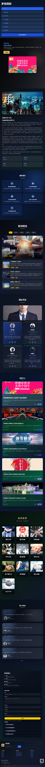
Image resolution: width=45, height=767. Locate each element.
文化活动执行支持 (18, 755)
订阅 (19, 746)
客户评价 (2, 752)
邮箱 (5, 692)
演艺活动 (15, 232)
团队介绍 (2, 754)
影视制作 (21, 232)
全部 (10, 232)
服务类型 (5, 705)
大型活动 (27, 232)
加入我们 (32, 755)
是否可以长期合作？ (10, 724)
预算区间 (5, 713)
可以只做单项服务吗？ (10, 727)
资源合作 (32, 753)
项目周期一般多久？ (10, 734)
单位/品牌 (6, 709)
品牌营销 (33, 232)
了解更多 (6, 52)
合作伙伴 (2, 755)
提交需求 (22, 718)
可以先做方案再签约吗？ (11, 730)
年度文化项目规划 (18, 753)
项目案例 (2, 753)
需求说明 (5, 696)
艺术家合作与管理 (18, 752)
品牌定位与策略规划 (19, 754)
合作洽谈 (32, 754)
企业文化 (32, 752)
